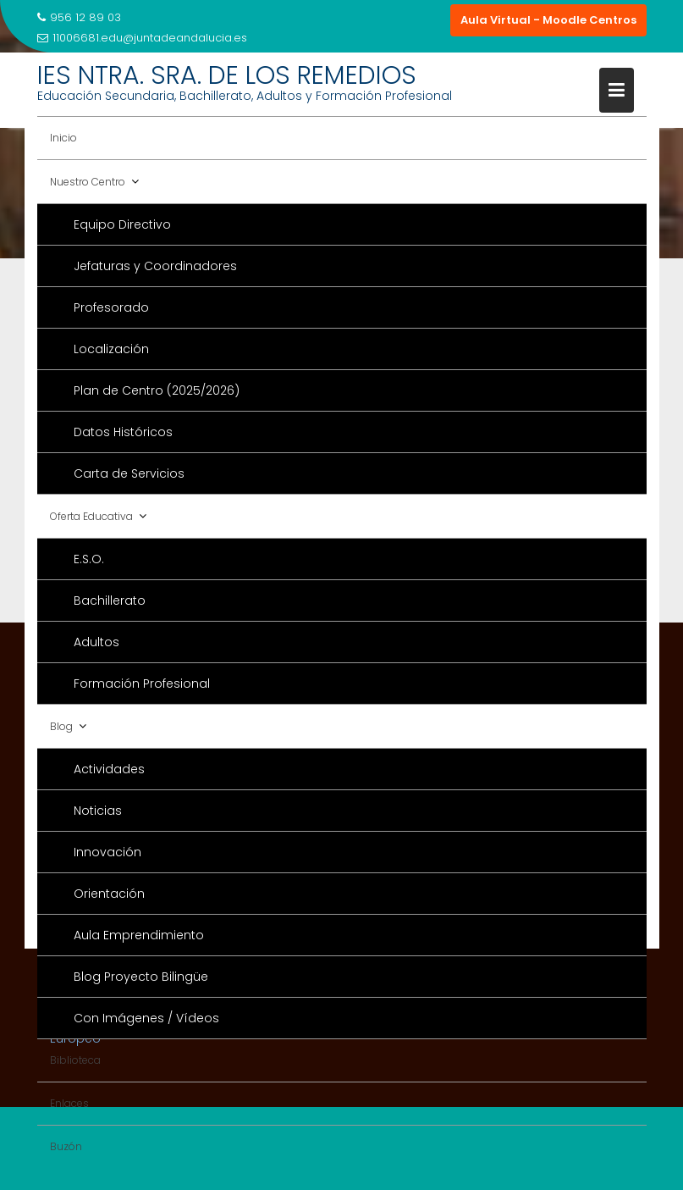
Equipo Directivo (122, 224)
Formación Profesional (142, 683)
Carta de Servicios (129, 473)
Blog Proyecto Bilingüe (141, 976)
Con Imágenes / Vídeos (146, 1018)
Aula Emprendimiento (139, 935)
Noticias (98, 810)
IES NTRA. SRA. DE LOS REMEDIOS (226, 75)
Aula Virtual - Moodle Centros (548, 20)
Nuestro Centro (87, 181)
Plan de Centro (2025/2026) (157, 390)
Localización (111, 348)
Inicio (63, 137)
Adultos (96, 642)
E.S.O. (89, 559)
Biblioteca (75, 1060)
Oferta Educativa (91, 516)
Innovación (107, 852)
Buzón (66, 1146)
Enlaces (69, 1103)
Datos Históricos (123, 431)
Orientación (109, 893)
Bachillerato (110, 600)
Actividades (109, 769)
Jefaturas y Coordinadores (155, 265)
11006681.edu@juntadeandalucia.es (142, 38)
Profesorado (111, 307)
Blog (61, 726)
